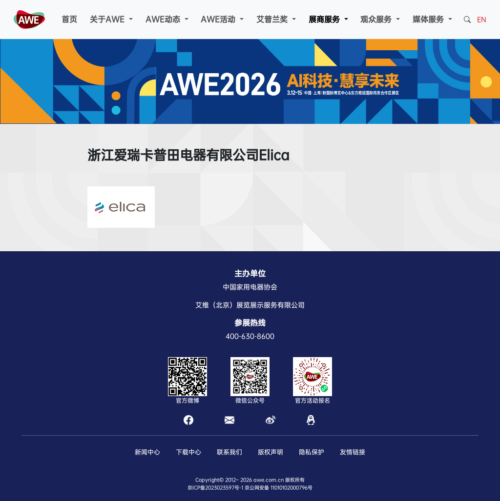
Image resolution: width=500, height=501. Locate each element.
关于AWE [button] (108, 19)
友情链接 (352, 452)
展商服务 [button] (325, 19)
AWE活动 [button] (219, 19)
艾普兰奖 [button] (273, 19)
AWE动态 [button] (164, 19)
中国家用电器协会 (250, 286)
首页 (69, 19)
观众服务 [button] (377, 19)
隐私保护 (311, 452)
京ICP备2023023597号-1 (215, 487)
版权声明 (270, 452)
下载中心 (188, 452)
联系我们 (229, 452)
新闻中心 (147, 452)
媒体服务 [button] (429, 19)
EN (481, 19)
